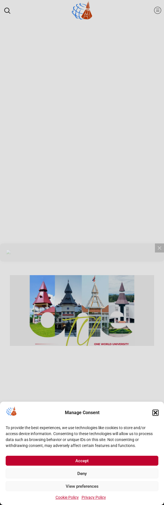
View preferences (82, 487)
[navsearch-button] (10, 11)
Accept (82, 461)
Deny (82, 474)
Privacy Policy (94, 498)
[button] (155, 413)
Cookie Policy (67, 498)
